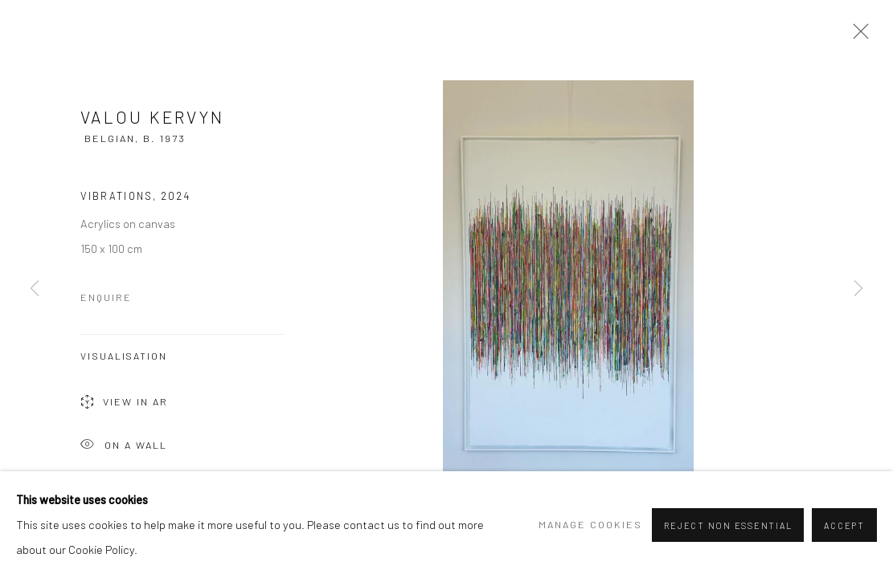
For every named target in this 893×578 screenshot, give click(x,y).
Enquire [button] (106, 297)
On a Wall (123, 446)
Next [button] (858, 289)
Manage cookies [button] (590, 524)
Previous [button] (34, 289)
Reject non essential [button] (728, 525)
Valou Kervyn (152, 117)
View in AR (124, 403)
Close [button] (857, 36)
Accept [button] (844, 525)
